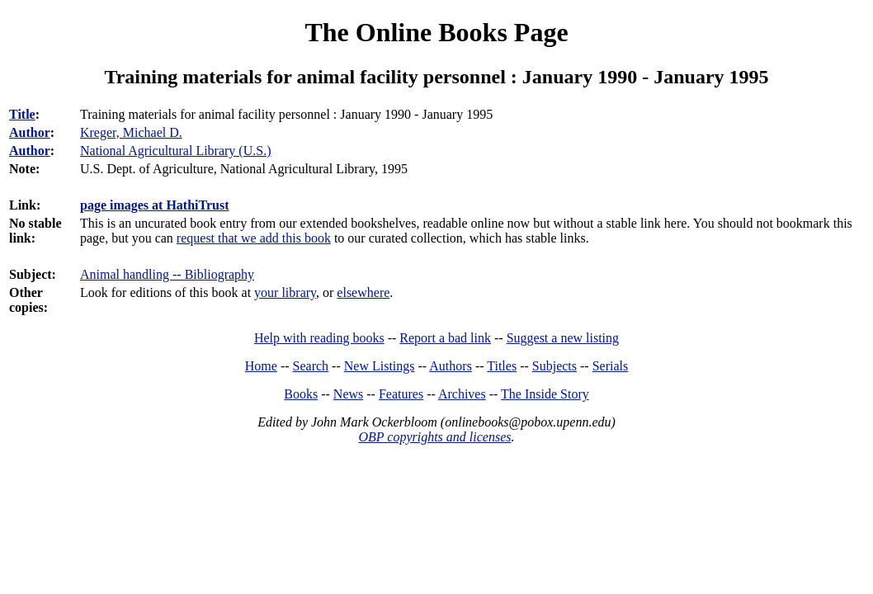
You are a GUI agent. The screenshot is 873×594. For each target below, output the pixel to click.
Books (301, 394)
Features (401, 394)
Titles (502, 366)
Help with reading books (319, 338)
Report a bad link (445, 338)
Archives (462, 394)
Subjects (554, 366)
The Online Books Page (436, 32)
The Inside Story (545, 394)
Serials (610, 366)
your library (285, 292)
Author (29, 132)
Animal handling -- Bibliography (167, 274)
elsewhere (363, 292)
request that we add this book (254, 238)
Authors (450, 366)
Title (22, 114)
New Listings (379, 366)
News (348, 394)
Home (261, 366)
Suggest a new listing (563, 338)
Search (311, 366)
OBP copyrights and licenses (434, 437)
